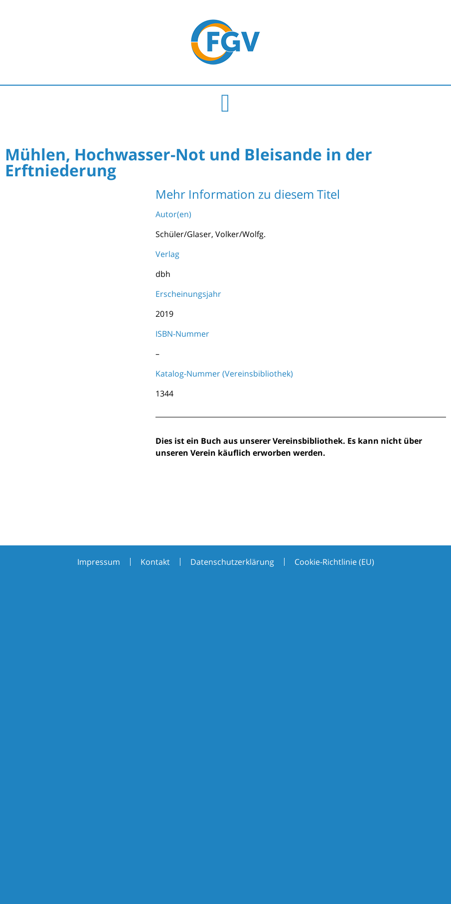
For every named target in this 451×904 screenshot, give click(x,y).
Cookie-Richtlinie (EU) (334, 561)
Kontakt (155, 561)
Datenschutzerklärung (232, 561)
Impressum (98, 561)
